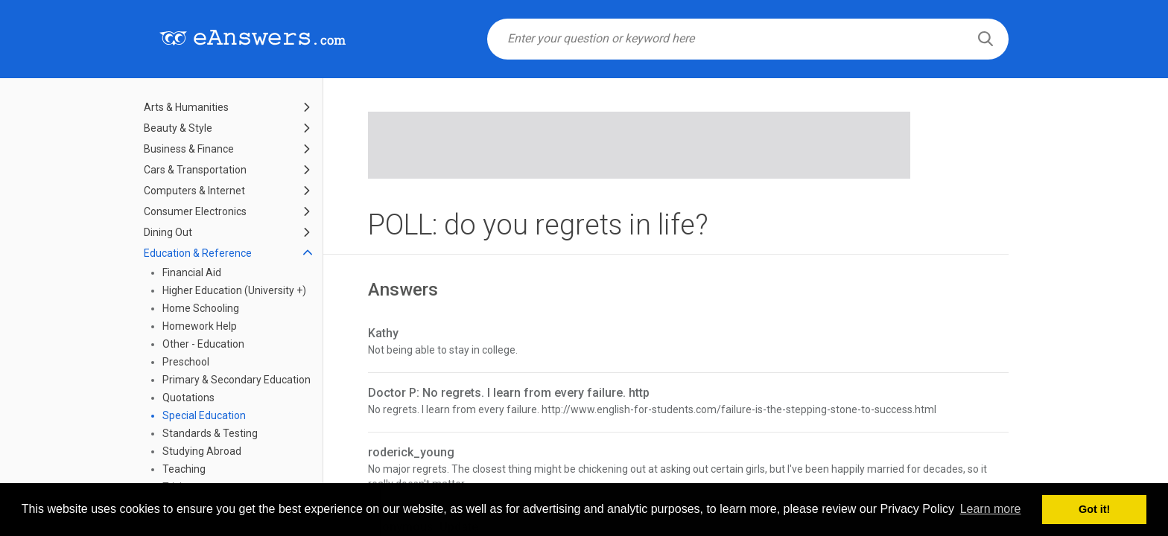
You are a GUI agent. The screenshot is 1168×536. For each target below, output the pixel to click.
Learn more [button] (990, 508)
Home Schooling (200, 308)
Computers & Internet (194, 191)
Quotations (188, 397)
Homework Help (199, 326)
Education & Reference (198, 253)
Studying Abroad (201, 451)
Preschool (185, 362)
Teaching (184, 469)
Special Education (204, 415)
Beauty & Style (178, 128)
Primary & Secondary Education (236, 380)
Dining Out (168, 232)
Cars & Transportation (195, 170)
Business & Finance (189, 149)
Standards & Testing (210, 433)
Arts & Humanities (186, 107)
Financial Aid (191, 272)
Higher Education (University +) (234, 290)
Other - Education (203, 344)
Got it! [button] (1094, 509)
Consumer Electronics (195, 211)
